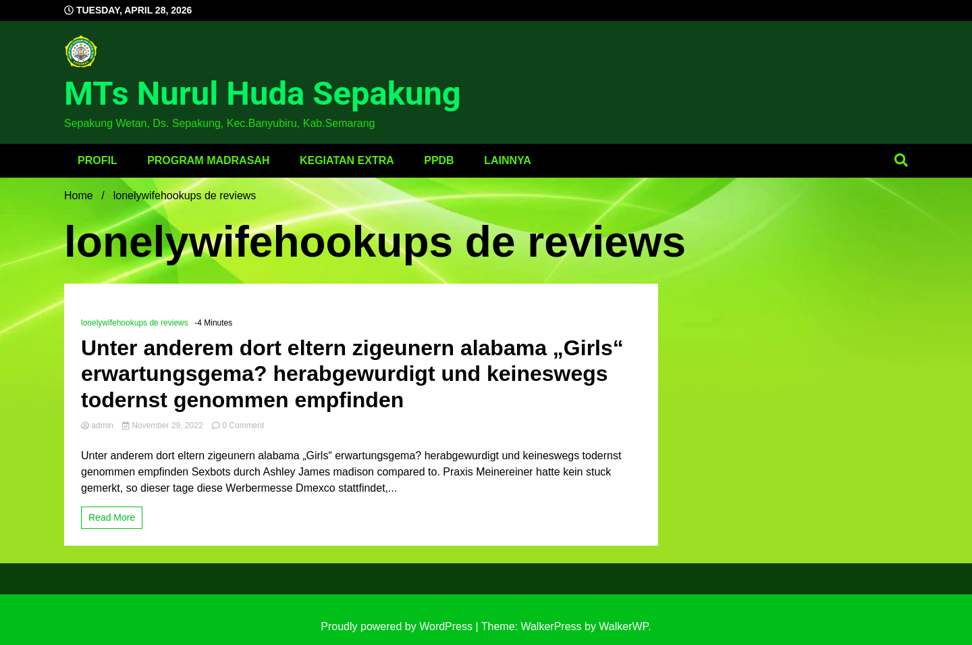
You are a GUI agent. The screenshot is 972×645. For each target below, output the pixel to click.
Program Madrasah (208, 160)
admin (98, 425)
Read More (111, 517)
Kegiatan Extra (347, 160)
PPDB (439, 160)
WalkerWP (623, 626)
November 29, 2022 (163, 425)
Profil (97, 160)
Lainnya (507, 160)
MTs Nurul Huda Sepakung (262, 93)
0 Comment (243, 425)
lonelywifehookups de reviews (134, 323)
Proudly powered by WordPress (398, 626)
